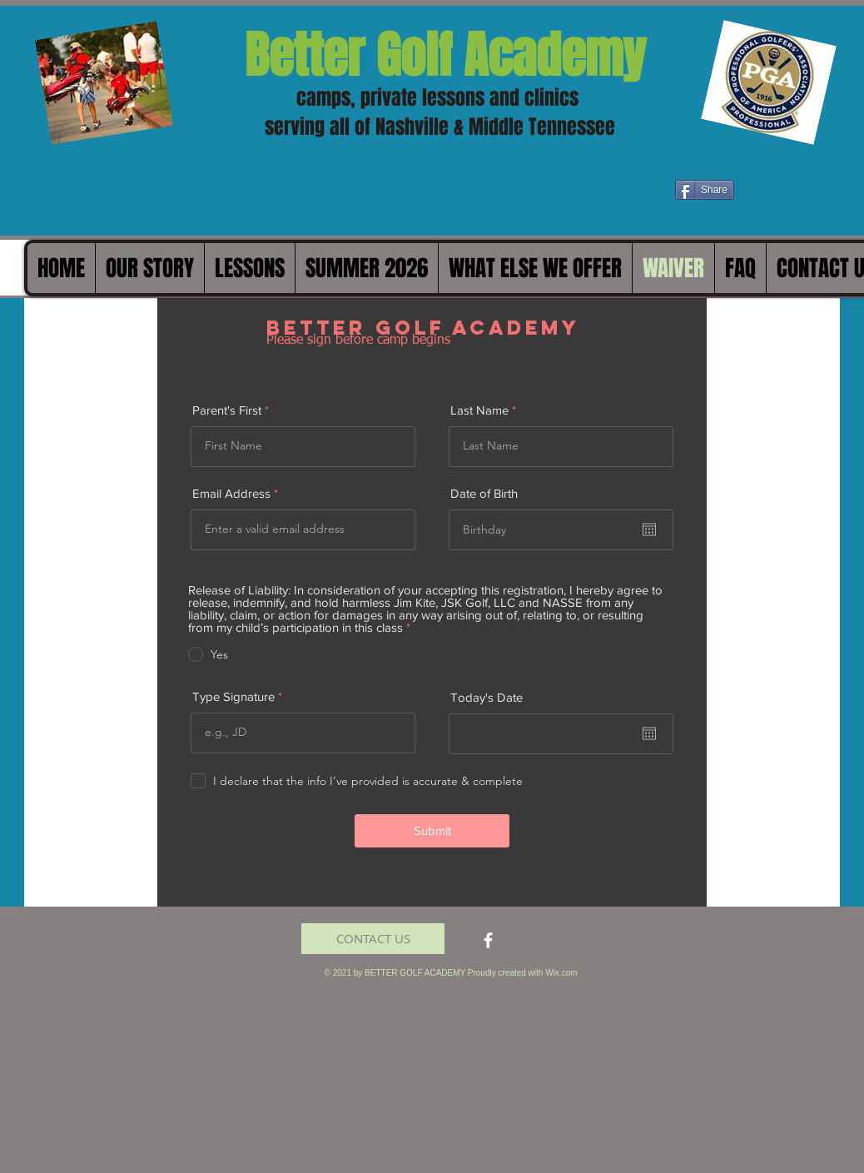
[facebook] (488, 940)
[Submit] (432, 830)
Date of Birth (484, 493)
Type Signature (233, 696)
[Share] (704, 190)
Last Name (479, 410)
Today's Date (486, 697)
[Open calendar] (649, 529)
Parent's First (226, 410)
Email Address (231, 493)
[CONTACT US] (372, 938)
